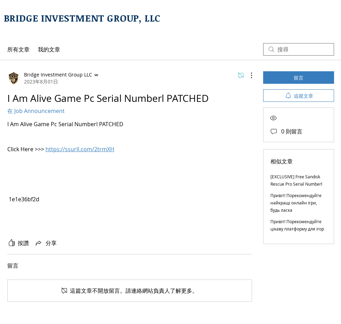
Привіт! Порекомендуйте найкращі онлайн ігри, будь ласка (296, 203)
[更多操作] (248, 75)
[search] (298, 49)
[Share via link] (45, 243)
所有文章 (18, 49)
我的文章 (49, 49)
